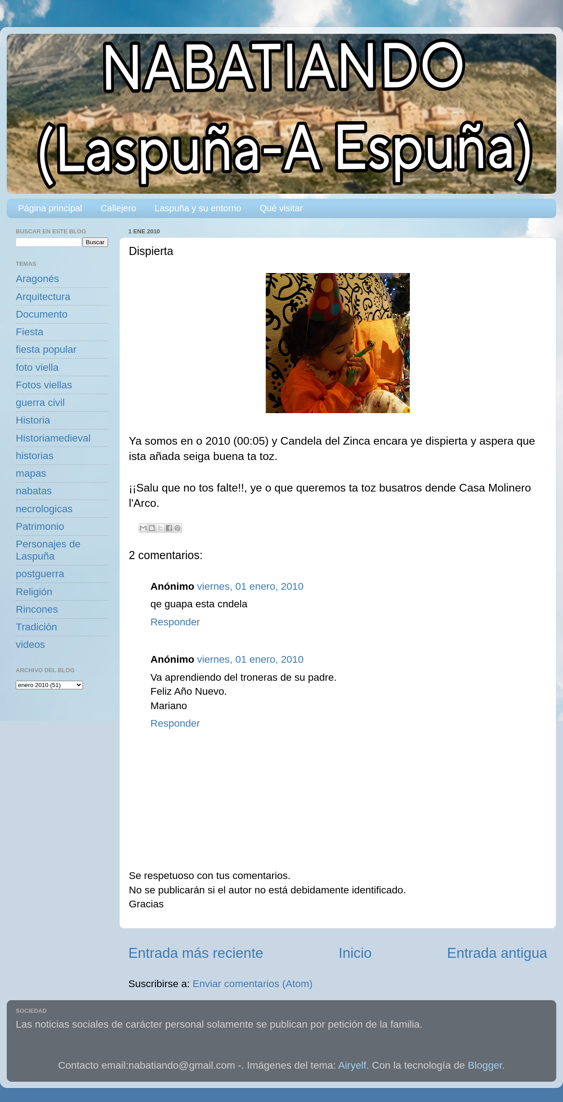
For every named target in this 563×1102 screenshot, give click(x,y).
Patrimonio (40, 526)
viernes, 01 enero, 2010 (250, 586)
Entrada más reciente (195, 953)
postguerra (40, 573)
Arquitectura (43, 296)
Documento (42, 314)
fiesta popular (46, 349)
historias (35, 455)
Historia (33, 420)
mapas (31, 473)
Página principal (50, 208)
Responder (175, 622)
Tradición (36, 627)
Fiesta (29, 331)
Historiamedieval (53, 438)
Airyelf (352, 1065)
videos (30, 644)
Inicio (355, 953)
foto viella (37, 367)
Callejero (118, 208)
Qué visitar (281, 208)
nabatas (34, 490)
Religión (34, 591)
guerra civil (40, 402)
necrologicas (44, 509)
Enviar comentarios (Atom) (253, 983)
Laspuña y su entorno (197, 208)
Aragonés (37, 278)
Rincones (37, 609)
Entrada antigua (497, 953)
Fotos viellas (44, 385)
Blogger (485, 1065)
